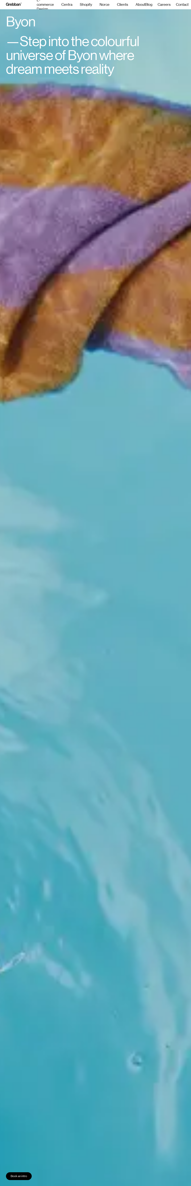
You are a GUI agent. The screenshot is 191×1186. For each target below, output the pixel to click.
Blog (148, 5)
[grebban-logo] (14, 4)
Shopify (86, 5)
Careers (164, 5)
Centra (66, 5)
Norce (104, 5)
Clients (122, 5)
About (140, 5)
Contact (182, 5)
